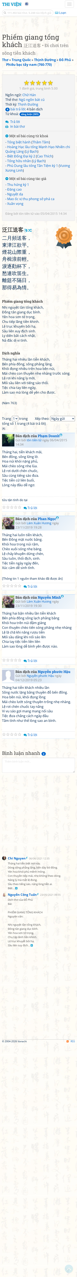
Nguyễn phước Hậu (54, 903)
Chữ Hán (29, 172)
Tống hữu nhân (19, 238)
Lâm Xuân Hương (39, 755)
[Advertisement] (38, 62)
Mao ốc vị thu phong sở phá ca (30, 276)
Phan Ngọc (48, 750)
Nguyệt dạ (15, 271)
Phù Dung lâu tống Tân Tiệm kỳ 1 (32, 243)
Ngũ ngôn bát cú (32, 177)
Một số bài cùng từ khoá (26, 213)
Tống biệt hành (19, 219)
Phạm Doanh (50, 668)
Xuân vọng (15, 281)
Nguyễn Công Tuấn (22, 1127)
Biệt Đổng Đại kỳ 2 (21, 233)
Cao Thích (44, 233)
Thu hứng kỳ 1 (18, 262)
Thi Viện (11, 4)
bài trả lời (15, 186)
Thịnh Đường (28, 181)
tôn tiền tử (26, 291)
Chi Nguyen (17, 1090)
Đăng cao (14, 266)
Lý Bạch (31, 229)
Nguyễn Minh (51, 829)
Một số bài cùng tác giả (25, 256)
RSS (71, 1273)
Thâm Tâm (40, 219)
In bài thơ (17, 204)
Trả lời (15, 199)
